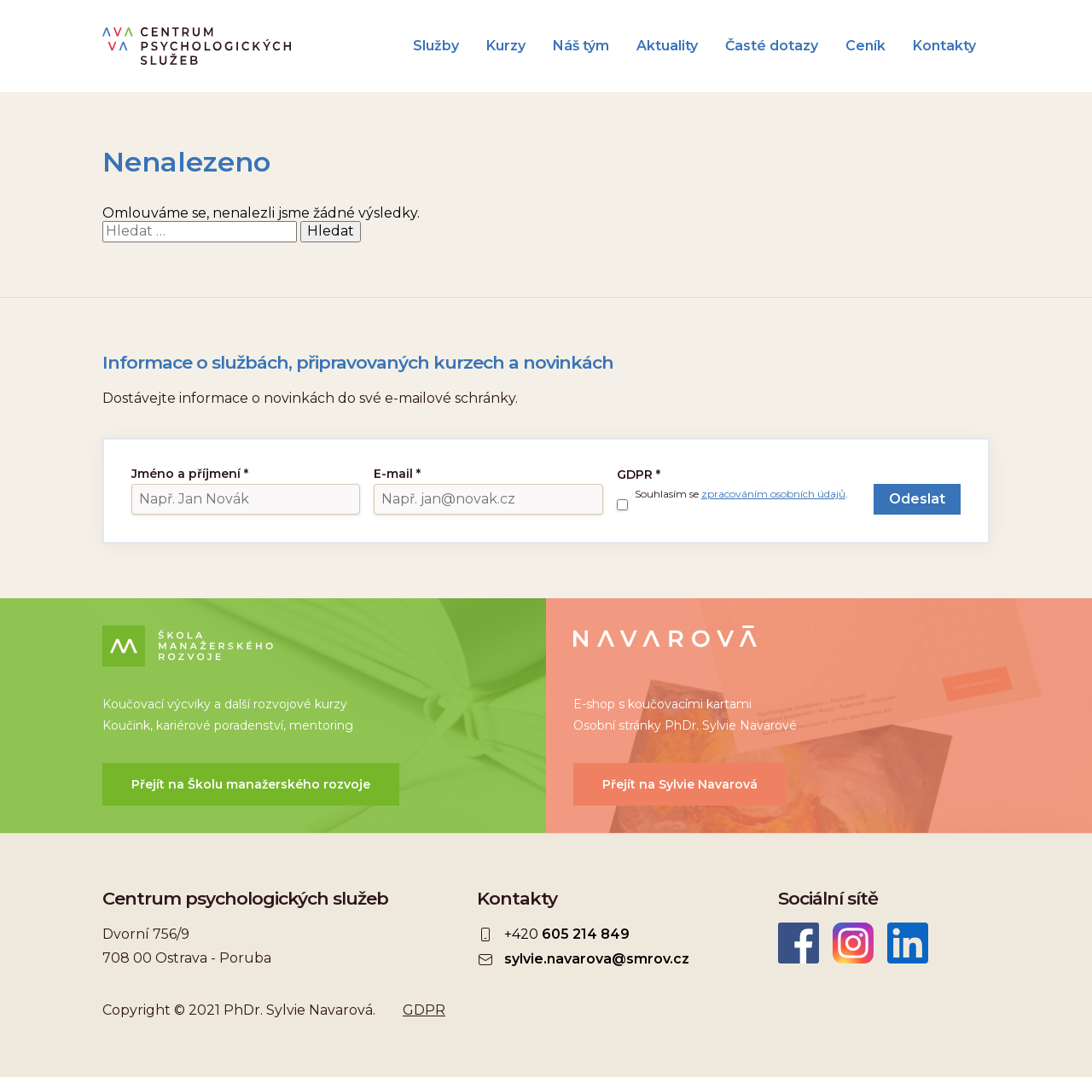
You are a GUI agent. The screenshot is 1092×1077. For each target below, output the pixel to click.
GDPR (638, 474)
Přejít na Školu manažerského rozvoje (250, 784)
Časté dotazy (771, 46)
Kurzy (506, 46)
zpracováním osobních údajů (773, 493)
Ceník (865, 46)
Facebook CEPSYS (798, 943)
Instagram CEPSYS (853, 943)
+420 (567, 934)
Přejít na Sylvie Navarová (680, 784)
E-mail (397, 473)
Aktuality (667, 46)
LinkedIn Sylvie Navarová (907, 943)
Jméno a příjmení (189, 473)
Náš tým (581, 46)
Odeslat (917, 499)
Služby (436, 46)
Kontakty (944, 46)
